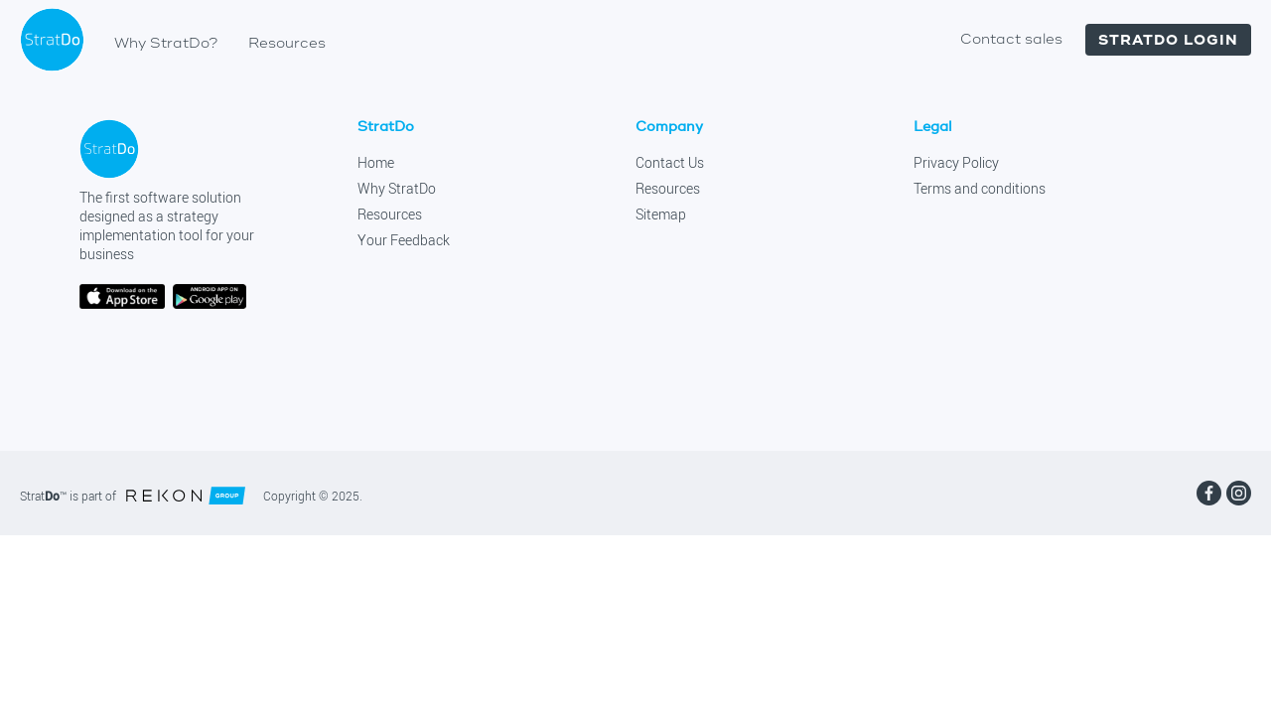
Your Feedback (403, 240)
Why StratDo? (166, 43)
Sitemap (661, 214)
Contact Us (670, 163)
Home (375, 163)
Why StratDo (396, 189)
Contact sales (1011, 40)
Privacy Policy (956, 163)
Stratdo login (1168, 40)
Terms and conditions (980, 189)
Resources (287, 43)
